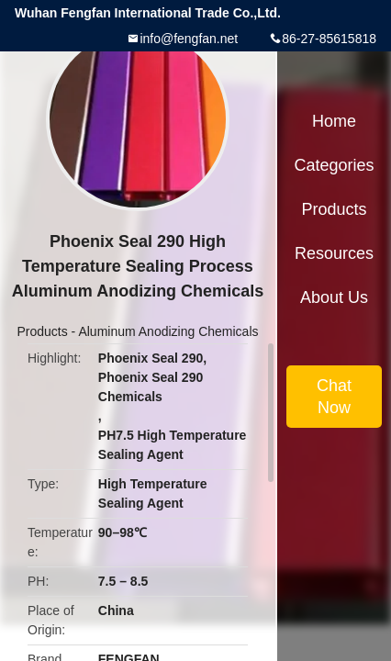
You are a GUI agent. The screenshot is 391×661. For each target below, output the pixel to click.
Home (334, 121)
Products (42, 331)
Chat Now (334, 396)
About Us (334, 297)
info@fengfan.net (189, 38)
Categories (334, 165)
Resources (334, 253)
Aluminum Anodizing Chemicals (168, 331)
